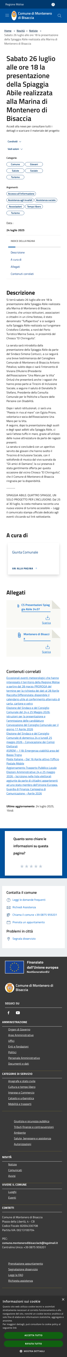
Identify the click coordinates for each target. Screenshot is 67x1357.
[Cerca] (59, 16)
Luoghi (12, 1192)
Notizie (33, 31)
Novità (21, 31)
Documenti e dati (18, 1063)
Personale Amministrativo (24, 1058)
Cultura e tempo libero (21, 1087)
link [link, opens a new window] (15, 1327)
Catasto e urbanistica (21, 1098)
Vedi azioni (16, 149)
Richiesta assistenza (20, 1281)
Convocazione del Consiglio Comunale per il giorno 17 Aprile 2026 (32, 727)
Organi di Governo (19, 1029)
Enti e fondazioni (18, 1046)
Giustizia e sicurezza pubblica (31, 1121)
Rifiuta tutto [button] (33, 1343)
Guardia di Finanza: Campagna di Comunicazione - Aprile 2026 (26, 791)
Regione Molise (14, 4)
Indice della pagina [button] (23, 241)
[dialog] (33, 1326)
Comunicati (15, 1170)
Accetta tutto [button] (33, 1335)
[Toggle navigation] (7, 15)
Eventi (12, 1197)
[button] (33, 1351)
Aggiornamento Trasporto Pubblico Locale (31, 768)
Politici (12, 1052)
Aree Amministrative (21, 1035)
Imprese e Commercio (21, 1092)
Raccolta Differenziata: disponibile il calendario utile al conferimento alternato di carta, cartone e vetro (33, 699)
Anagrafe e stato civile (21, 1081)
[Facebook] (8, 1012)
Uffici (11, 1041)
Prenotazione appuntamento (25, 1263)
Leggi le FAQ (15, 1275)
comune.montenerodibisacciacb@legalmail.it (30, 1243)
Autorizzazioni (22, 1144)
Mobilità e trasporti (19, 1104)
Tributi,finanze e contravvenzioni (34, 1127)
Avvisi (12, 1176)
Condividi (15, 141)
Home (7, 31)
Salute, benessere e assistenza (32, 1138)
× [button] (63, 1299)
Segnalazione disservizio (23, 1269)
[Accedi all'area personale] (53, 4)
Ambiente (20, 1132)
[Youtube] (17, 1012)
